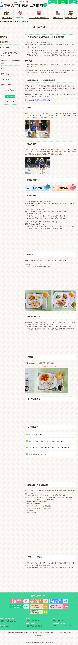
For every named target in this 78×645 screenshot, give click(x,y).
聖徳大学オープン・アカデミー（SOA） (63, 625)
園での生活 (58, 17)
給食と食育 (5, 79)
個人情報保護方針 (39, 635)
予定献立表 (63, 187)
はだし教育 (5, 74)
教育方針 (20, 17)
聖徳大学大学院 (5, 620)
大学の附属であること (39, 17)
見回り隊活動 (6, 85)
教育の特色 (5, 47)
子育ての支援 (71, 17)
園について (7, 17)
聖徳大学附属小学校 (58, 620)
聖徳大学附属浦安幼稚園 (7, 22)
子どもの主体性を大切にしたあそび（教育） (10, 54)
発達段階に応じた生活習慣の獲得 (10, 62)
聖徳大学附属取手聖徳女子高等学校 (36, 627)
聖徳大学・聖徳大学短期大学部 (8, 622)
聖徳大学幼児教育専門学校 (33, 620)
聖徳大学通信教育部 (6, 627)
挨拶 (2, 68)
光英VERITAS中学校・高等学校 (34, 625)
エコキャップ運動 (7, 90)
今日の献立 (37, 187)
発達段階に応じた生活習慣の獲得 (41, 100)
